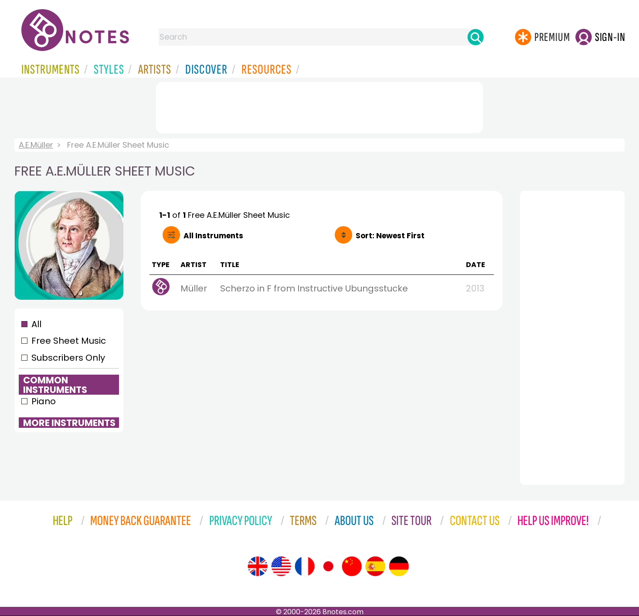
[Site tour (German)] (399, 566)
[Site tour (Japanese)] (328, 566)
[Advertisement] (319, 105)
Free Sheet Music (68, 341)
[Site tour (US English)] (281, 566)
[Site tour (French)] (305, 566)
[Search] (475, 37)
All (36, 324)
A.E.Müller (36, 144)
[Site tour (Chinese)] (352, 566)
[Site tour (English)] (258, 566)
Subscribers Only (68, 358)
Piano (43, 401)
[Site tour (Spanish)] (375, 566)
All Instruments (213, 235)
